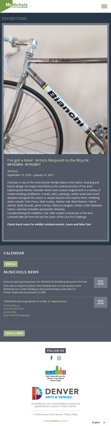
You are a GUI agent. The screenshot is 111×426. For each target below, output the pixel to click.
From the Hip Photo (14, 308)
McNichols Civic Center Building (14, 6)
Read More (101, 282)
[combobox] (98, 422)
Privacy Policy (70, 414)
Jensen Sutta (10, 312)
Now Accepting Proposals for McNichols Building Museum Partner (45, 281)
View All (10, 264)
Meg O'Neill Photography (17, 315)
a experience (55, 421)
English (96, 422)
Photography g (11, 305)
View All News (14, 333)
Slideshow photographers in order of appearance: (35, 301)
